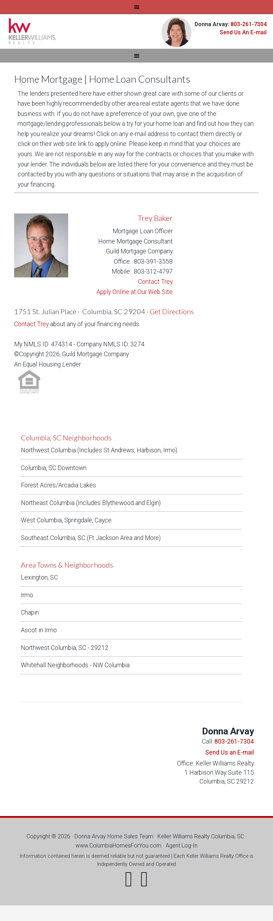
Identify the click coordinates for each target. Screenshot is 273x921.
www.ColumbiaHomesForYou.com (118, 845)
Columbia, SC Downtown (54, 467)
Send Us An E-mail (243, 32)
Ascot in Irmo (39, 630)
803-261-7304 (248, 24)
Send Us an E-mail (229, 752)
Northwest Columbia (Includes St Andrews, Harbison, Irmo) (99, 450)
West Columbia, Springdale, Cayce (66, 520)
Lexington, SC (39, 577)
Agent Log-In (181, 845)
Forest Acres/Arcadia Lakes (58, 485)
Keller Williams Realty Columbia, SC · (202, 836)
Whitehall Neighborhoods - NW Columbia (75, 665)
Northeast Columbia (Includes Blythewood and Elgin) (91, 502)
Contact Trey (155, 281)
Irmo (27, 595)
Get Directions (172, 311)
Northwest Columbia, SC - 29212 (64, 647)
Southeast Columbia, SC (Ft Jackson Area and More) (91, 537)
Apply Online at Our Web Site (134, 291)
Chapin (30, 612)
